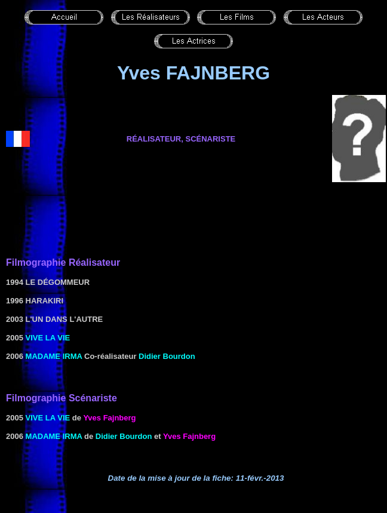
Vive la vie (48, 337)
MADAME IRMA (54, 356)
